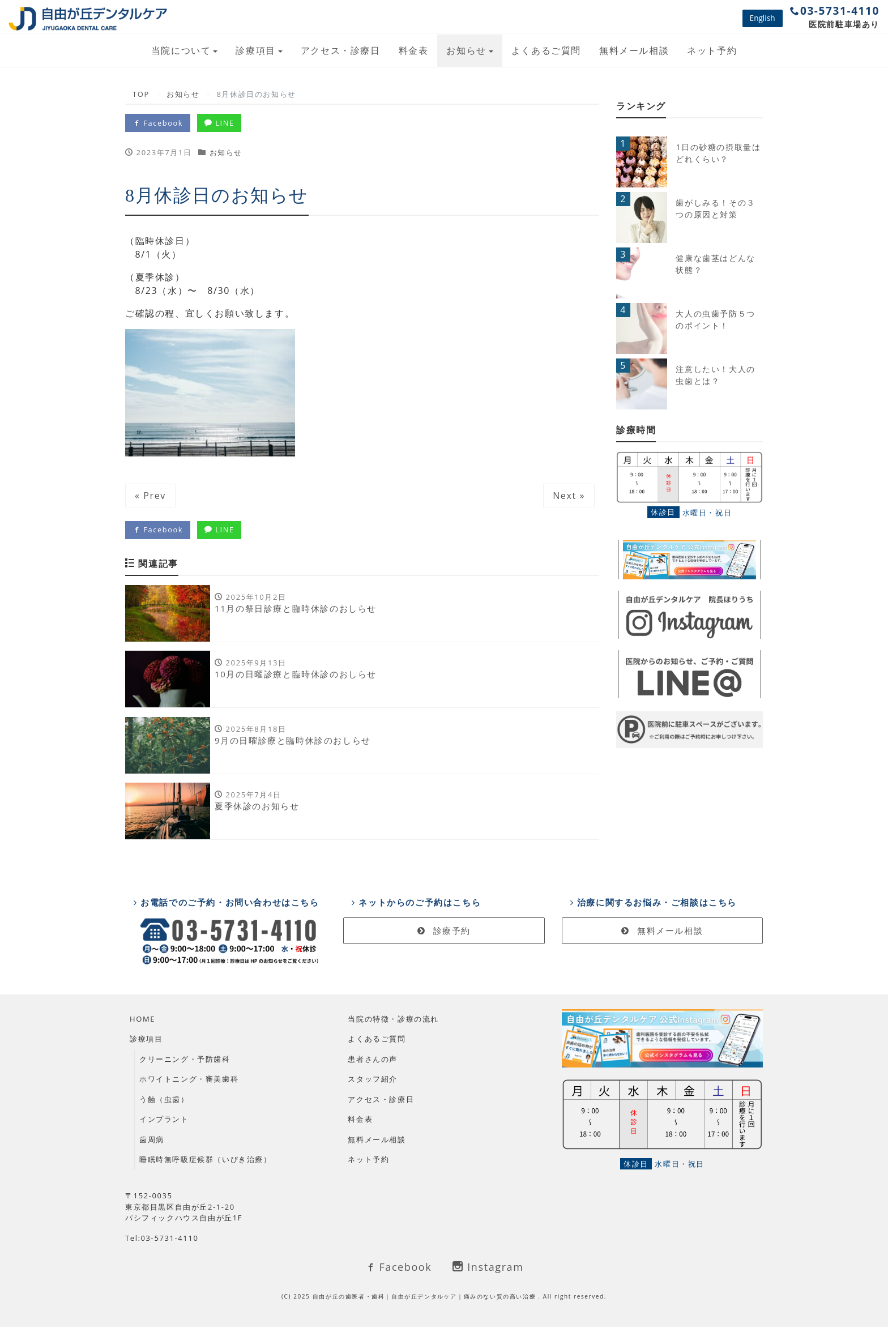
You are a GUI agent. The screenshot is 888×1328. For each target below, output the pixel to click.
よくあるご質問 (546, 50)
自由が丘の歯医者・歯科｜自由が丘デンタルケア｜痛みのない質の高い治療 (426, 1297)
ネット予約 (712, 50)
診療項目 (255, 50)
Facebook (158, 123)
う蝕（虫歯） (164, 1100)
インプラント (164, 1121)
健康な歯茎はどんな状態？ (715, 264)
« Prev (150, 495)
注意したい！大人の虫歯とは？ (715, 375)
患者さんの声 (373, 1060)
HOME (142, 1020)
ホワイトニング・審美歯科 (188, 1080)
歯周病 (151, 1140)
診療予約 (444, 932)
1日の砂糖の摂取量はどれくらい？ (718, 153)
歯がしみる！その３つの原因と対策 (715, 208)
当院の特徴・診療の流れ (393, 1020)
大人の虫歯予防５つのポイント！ (715, 319)
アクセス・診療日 (341, 50)
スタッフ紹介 (373, 1080)
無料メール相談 (634, 50)
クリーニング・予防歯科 (184, 1060)
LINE (221, 123)
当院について (181, 50)
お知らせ (466, 50)
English (762, 17)
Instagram (487, 1268)
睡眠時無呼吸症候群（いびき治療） (205, 1161)
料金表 (414, 50)
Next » (569, 495)
